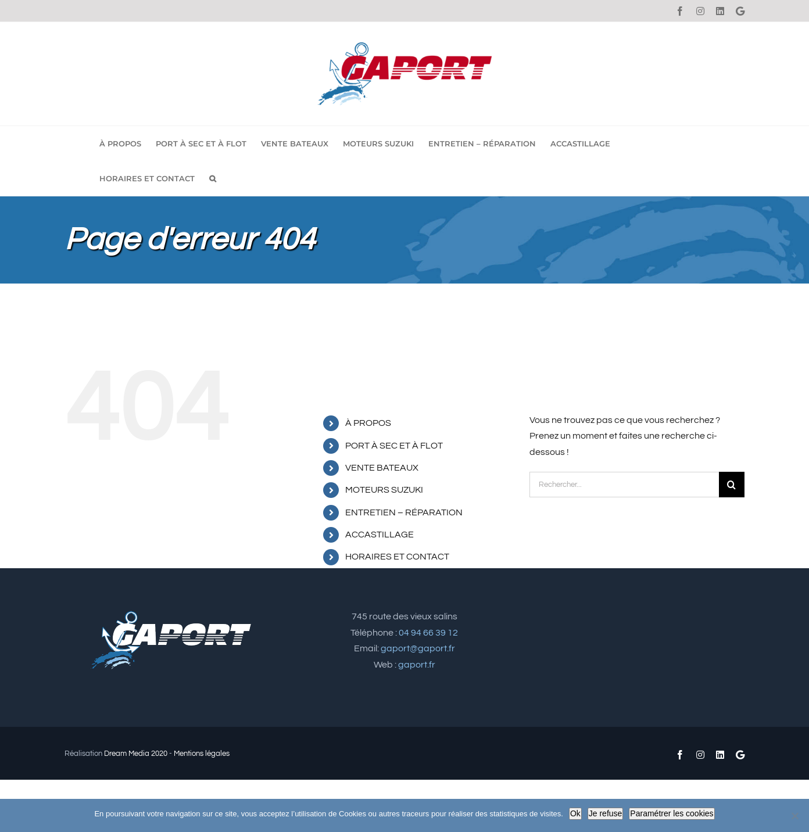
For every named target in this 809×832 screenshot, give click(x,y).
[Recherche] (731, 484)
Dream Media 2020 (135, 753)
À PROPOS (368, 423)
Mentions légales (202, 753)
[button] (212, 178)
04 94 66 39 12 (428, 632)
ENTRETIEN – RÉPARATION (404, 512)
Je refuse (605, 813)
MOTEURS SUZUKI (384, 489)
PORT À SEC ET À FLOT (394, 445)
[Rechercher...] (624, 484)
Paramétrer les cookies (671, 813)
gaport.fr (416, 664)
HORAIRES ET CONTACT (397, 556)
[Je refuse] (794, 816)
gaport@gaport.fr (418, 648)
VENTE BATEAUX (381, 467)
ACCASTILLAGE (379, 534)
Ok (575, 813)
